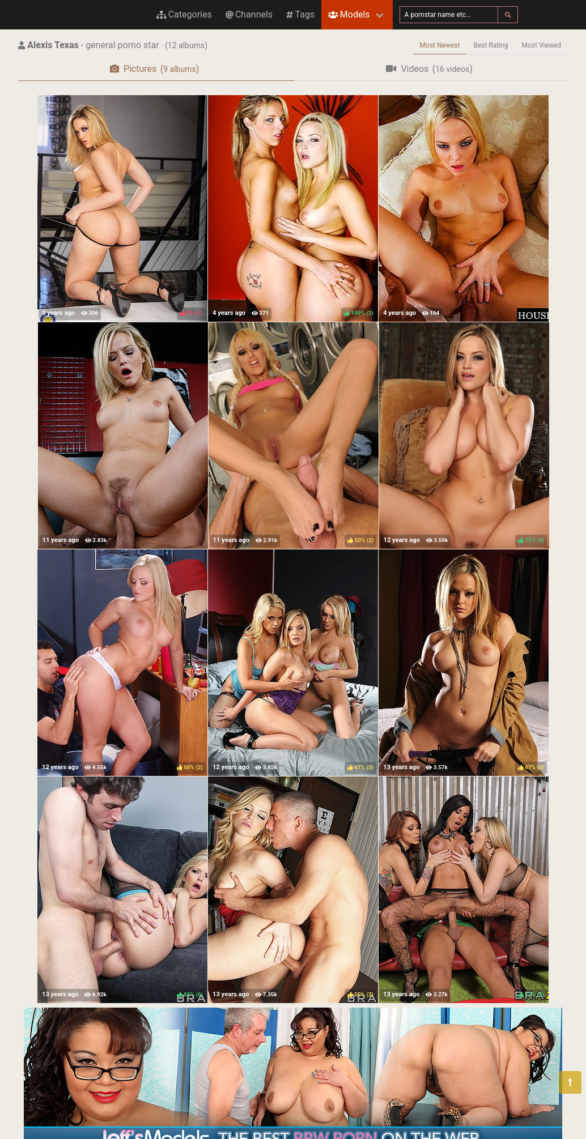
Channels (249, 14)
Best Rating (490, 45)
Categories (184, 14)
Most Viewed (542, 45)
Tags (300, 14)
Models (349, 14)
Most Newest (440, 45)
